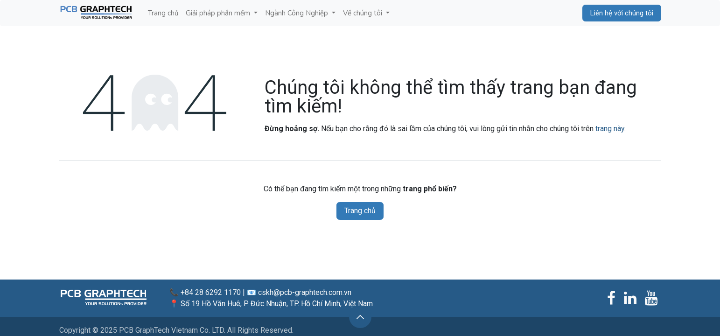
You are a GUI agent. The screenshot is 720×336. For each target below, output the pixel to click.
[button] (360, 317)
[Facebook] (611, 298)
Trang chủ (360, 210)
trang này (609, 128)
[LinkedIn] (630, 298)
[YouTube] (651, 298)
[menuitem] (163, 13)
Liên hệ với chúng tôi (621, 13)
